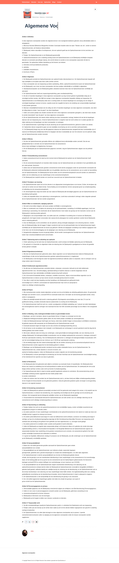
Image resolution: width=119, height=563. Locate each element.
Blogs (54, 2)
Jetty (32, 531)
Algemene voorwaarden (28, 553)
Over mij (40, 2)
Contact (59, 2)
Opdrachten (47, 2)
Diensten (33, 2)
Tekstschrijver (26, 2)
